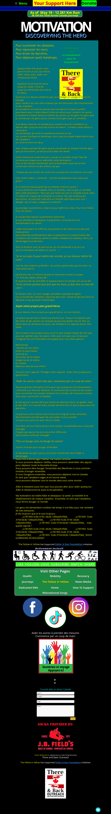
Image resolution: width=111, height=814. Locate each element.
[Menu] (20, 3)
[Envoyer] (73, 718)
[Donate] (89, 3)
